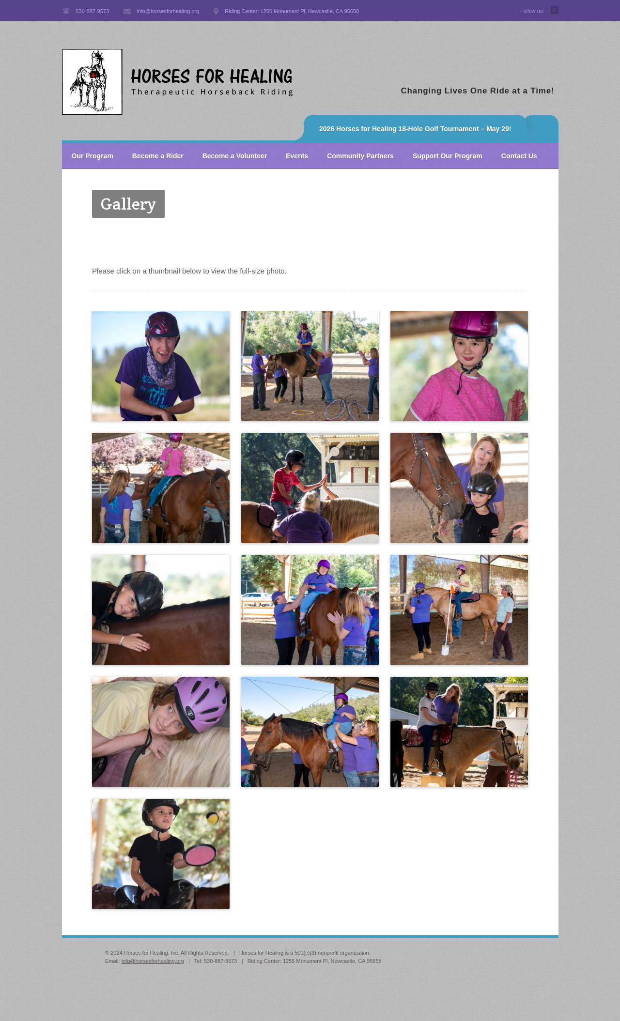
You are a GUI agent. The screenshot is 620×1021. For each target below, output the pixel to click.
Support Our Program (447, 156)
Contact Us (519, 156)
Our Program (92, 156)
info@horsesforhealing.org (153, 961)
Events (297, 156)
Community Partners (360, 156)
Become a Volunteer (234, 156)
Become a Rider (158, 156)
